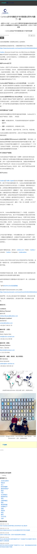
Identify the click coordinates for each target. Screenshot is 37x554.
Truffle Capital (10, 180)
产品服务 (5, 444)
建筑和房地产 (5, 488)
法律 (2, 518)
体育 (2, 512)
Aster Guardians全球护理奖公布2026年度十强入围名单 (13, 525)
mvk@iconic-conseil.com (7, 336)
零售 (2, 498)
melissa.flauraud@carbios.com (9, 316)
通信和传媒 (4, 504)
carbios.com (20, 250)
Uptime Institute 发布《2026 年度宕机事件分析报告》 (13, 534)
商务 (2, 502)
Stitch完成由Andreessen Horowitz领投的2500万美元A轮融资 (15, 530)
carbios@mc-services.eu (7, 363)
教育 (2, 514)
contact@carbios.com (6, 323)
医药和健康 (4, 486)
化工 (2, 37)
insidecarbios (22, 252)
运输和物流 (4, 500)
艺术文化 (3, 516)
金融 (2, 508)
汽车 (2, 492)
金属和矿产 (4, 506)
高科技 (3, 510)
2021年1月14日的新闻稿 (11, 285)
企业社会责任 (5, 480)
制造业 (3, 482)
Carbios (2, 52)
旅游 (2, 490)
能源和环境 (4, 496)
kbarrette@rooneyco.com (7, 350)
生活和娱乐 (4, 494)
